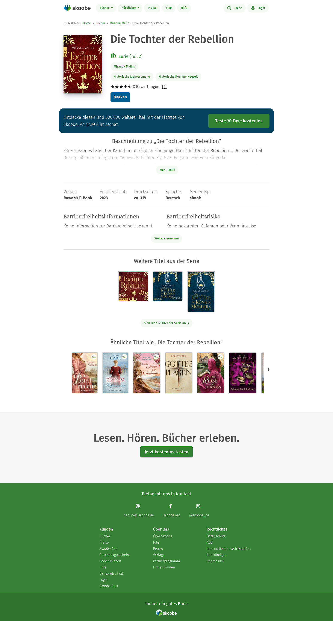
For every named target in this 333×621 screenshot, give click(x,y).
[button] (269, 370)
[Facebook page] (171, 510)
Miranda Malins (120, 23)
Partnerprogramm (166, 561)
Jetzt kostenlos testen (166, 451)
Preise (152, 8)
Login (258, 8)
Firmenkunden (164, 567)
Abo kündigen (217, 555)
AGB (210, 542)
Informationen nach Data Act (228, 549)
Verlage (159, 555)
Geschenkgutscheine (115, 555)
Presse (158, 549)
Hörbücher (129, 8)
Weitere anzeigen (166, 238)
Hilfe (184, 8)
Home (87, 23)
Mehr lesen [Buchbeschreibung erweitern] (167, 170)
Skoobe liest (108, 586)
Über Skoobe (163, 536)
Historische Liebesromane (132, 76)
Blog (169, 8)
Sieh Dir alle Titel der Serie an (166, 323)
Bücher (105, 8)
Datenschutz (216, 536)
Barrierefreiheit (111, 573)
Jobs (156, 542)
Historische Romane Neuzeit (178, 76)
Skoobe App (108, 549)
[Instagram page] (199, 510)
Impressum (215, 561)
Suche (234, 8)
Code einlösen (110, 561)
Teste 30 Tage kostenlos (239, 120)
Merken (120, 97)
